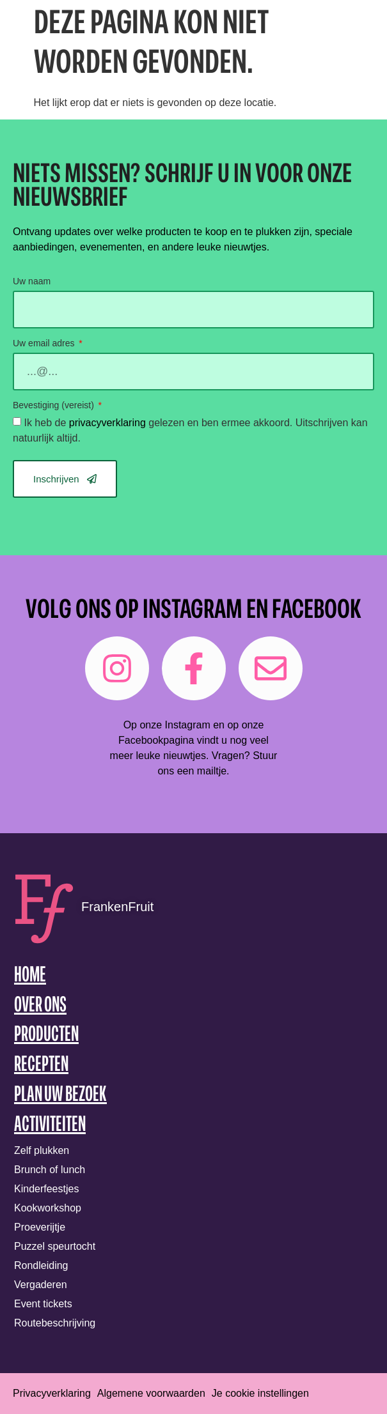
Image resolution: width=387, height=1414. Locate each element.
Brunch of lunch (49, 1169)
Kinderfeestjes (46, 1188)
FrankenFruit (117, 907)
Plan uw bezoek (60, 1095)
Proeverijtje (39, 1227)
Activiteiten (50, 1125)
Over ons (40, 1006)
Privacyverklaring (52, 1393)
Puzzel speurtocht (54, 1246)
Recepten (41, 1065)
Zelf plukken (41, 1150)
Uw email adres (45, 343)
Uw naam (32, 281)
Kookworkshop (47, 1208)
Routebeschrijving (54, 1323)
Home (30, 976)
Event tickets (43, 1303)
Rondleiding (41, 1265)
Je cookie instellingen (260, 1393)
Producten (46, 1035)
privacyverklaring (107, 422)
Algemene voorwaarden (151, 1393)
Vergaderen (40, 1284)
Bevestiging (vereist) (55, 405)
